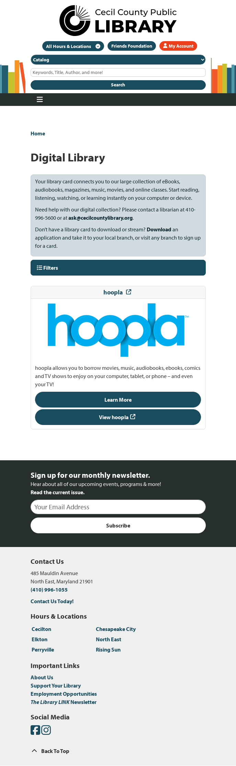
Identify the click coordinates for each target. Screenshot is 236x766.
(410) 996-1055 (49, 589)
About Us (42, 677)
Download (158, 229)
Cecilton (41, 628)
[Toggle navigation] (40, 100)
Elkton (39, 639)
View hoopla (113, 417)
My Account (178, 46)
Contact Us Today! (52, 601)
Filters (47, 267)
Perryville (43, 649)
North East (108, 639)
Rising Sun (108, 649)
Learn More (118, 399)
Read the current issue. (58, 492)
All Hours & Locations (69, 46)
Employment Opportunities (64, 693)
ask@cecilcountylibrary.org (100, 217)
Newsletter (64, 701)
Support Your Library (56, 685)
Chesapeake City (116, 628)
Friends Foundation (131, 46)
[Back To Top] (118, 750)
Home (38, 133)
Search (118, 85)
